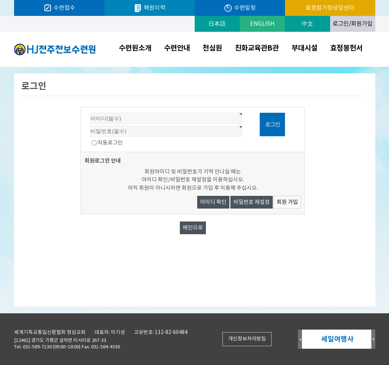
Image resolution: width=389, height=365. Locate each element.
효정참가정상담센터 (330, 8)
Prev (300, 339)
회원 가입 (287, 202)
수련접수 (59, 8)
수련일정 (240, 8)
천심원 (212, 48)
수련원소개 (135, 48)
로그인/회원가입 (353, 24)
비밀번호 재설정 (251, 202)
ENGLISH (262, 24)
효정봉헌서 (346, 48)
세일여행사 (337, 339)
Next (373, 339)
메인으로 (193, 228)
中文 (307, 24)
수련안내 (177, 48)
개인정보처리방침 (247, 339)
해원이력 (149, 8)
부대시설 (304, 48)
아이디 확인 (213, 202)
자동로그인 (110, 143)
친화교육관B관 (257, 48)
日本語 (217, 24)
